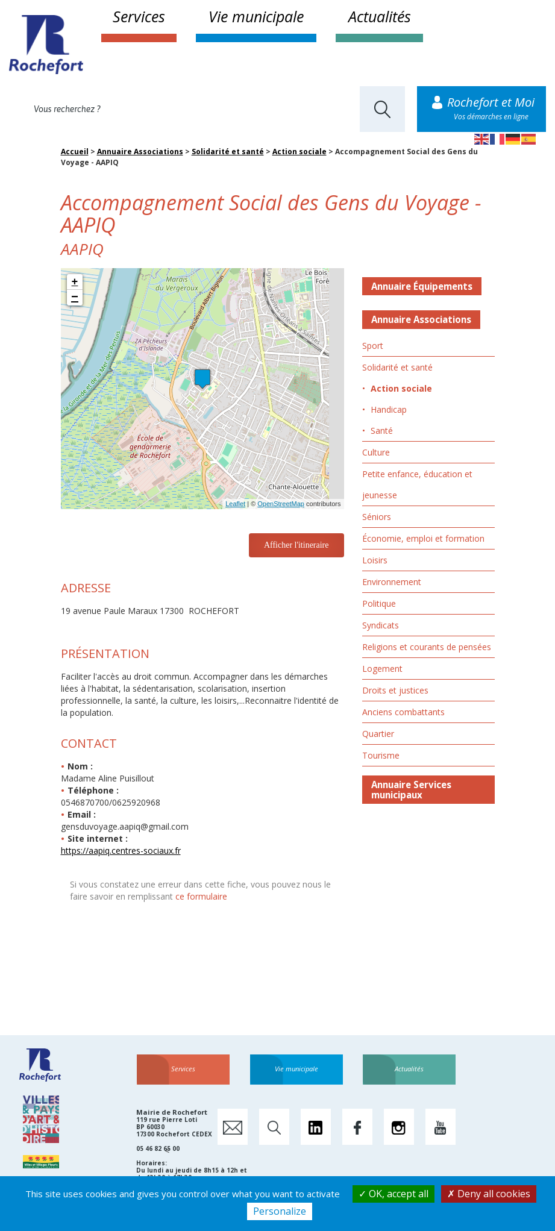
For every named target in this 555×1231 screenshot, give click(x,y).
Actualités (379, 16)
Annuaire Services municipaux (411, 789)
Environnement (391, 581)
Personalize (279, 1211)
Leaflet (235, 503)
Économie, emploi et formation (423, 538)
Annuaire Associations (140, 151)
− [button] (74, 297)
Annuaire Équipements (421, 286)
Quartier (378, 733)
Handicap (389, 409)
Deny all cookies (488, 1193)
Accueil (75, 151)
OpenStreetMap (280, 503)
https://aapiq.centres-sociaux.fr (121, 850)
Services (139, 16)
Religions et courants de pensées (426, 647)
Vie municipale (256, 16)
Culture (376, 452)
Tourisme (381, 755)
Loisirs (374, 560)
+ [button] (75, 282)
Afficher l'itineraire (296, 545)
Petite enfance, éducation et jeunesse (417, 484)
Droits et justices (395, 690)
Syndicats (380, 625)
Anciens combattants (403, 712)
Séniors (376, 516)
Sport (372, 345)
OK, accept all (393, 1193)
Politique (379, 603)
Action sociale (299, 151)
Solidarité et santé (228, 151)
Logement (382, 668)
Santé (382, 430)
